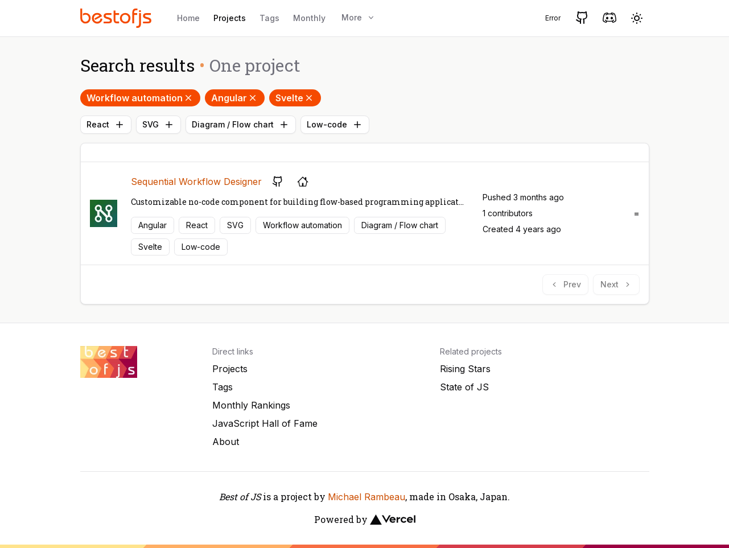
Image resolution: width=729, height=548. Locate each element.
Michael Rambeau (366, 496)
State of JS (464, 387)
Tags (269, 18)
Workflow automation (140, 98)
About (225, 441)
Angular (234, 98)
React (106, 124)
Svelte (295, 98)
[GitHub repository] (277, 181)
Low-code (335, 124)
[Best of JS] (117, 17)
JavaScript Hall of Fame (265, 423)
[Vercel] (392, 519)
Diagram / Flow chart (241, 124)
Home (188, 18)
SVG (158, 124)
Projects (229, 18)
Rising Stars (465, 368)
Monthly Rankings (251, 405)
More (358, 17)
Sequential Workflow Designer (196, 181)
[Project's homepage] (302, 181)
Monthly (309, 18)
